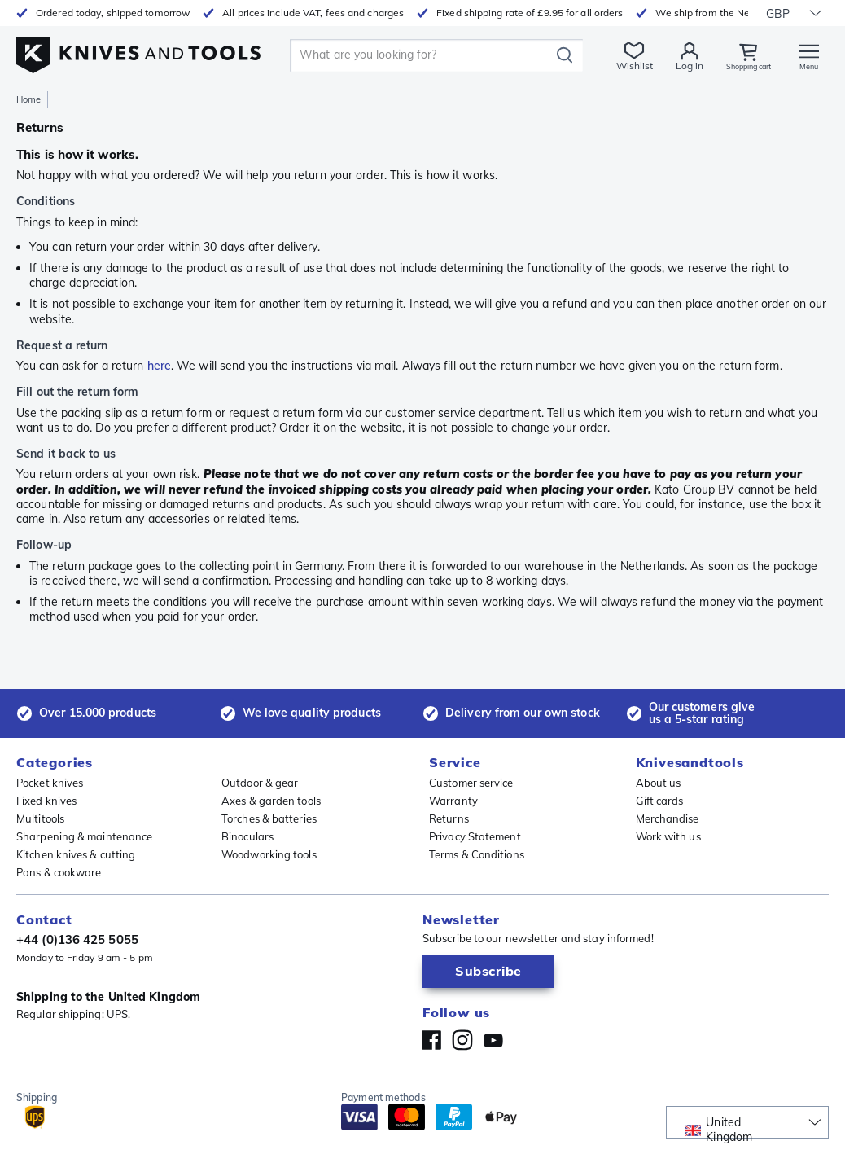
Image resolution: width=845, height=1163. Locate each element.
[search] (414, 55)
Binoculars (247, 836)
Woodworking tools (269, 854)
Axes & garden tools (271, 800)
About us (658, 782)
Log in (672, 65)
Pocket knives (49, 782)
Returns (449, 818)
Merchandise (667, 818)
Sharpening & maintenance (84, 836)
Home (28, 99)
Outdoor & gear (259, 782)
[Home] (138, 50)
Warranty (453, 800)
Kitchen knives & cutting (75, 854)
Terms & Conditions (476, 854)
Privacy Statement (475, 836)
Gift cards (660, 800)
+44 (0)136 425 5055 (77, 939)
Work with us (668, 836)
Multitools (40, 818)
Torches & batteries (269, 818)
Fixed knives (46, 800)
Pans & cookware (59, 872)
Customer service (471, 782)
